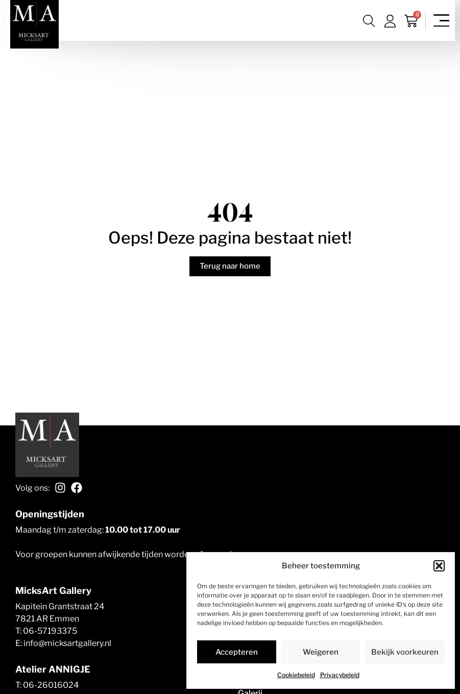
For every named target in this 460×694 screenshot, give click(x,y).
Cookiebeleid (296, 675)
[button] (439, 566)
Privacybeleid (339, 675)
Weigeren (320, 652)
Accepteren (236, 652)
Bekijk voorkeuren (405, 652)
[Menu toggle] (441, 20)
